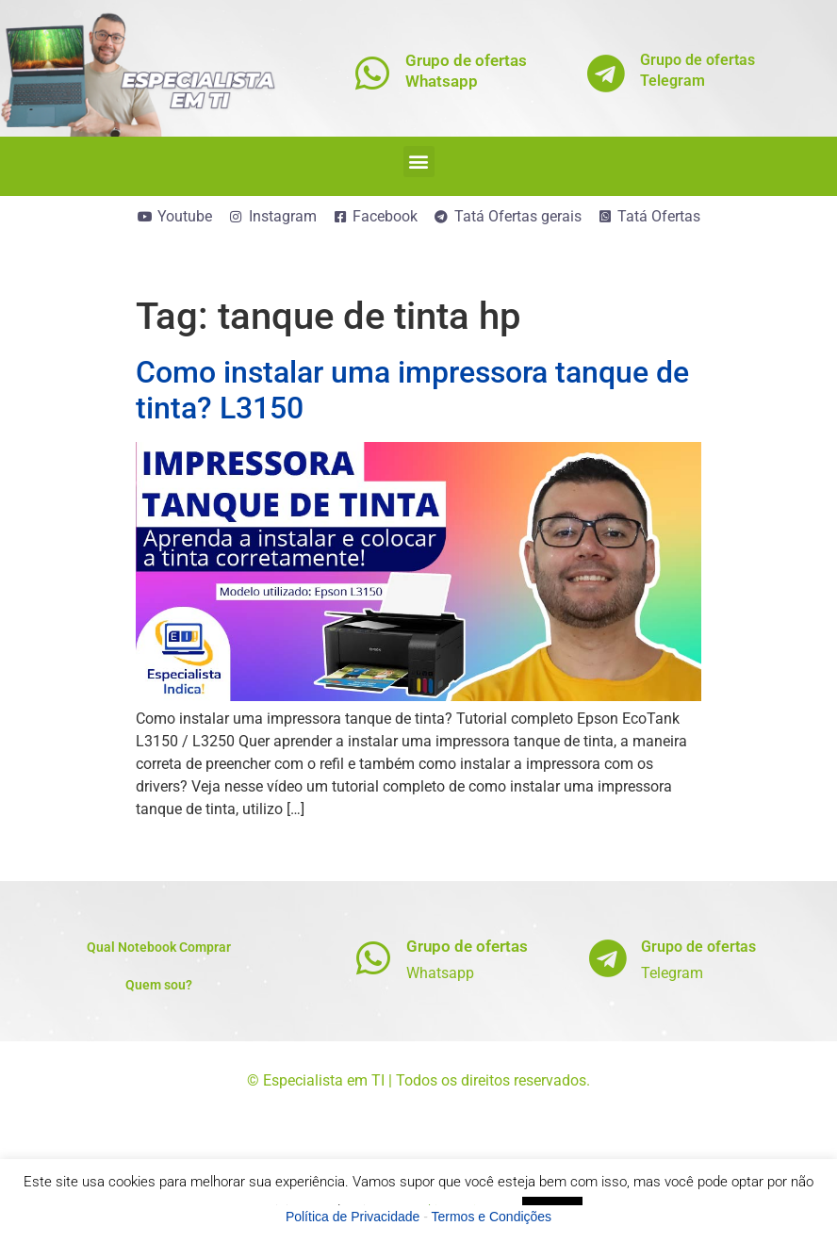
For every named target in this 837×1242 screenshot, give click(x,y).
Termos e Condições (492, 1216)
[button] (419, 161)
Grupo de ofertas (467, 946)
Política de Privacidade (352, 1216)
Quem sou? (158, 984)
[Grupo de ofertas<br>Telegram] (606, 73)
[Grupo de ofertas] (372, 958)
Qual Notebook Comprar (159, 947)
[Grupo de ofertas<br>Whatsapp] (372, 73)
